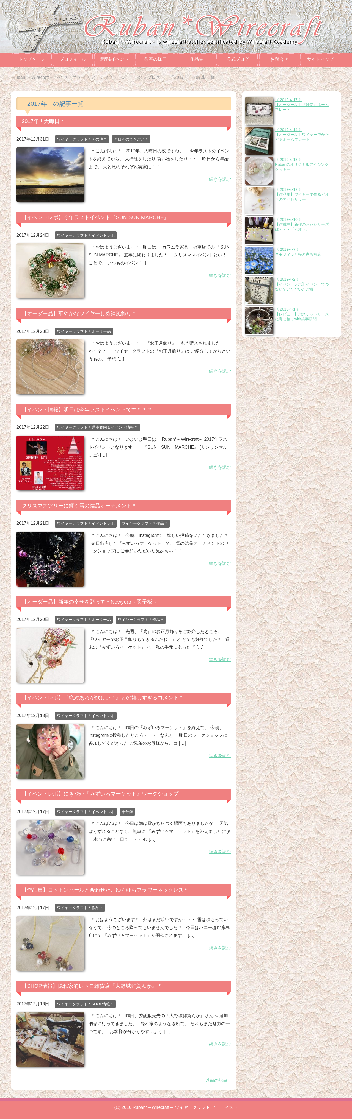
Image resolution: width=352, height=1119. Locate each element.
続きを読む (220, 179)
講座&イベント (114, 59)
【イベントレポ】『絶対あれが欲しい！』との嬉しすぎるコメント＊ (103, 698)
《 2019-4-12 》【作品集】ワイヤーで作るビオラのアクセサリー (302, 194)
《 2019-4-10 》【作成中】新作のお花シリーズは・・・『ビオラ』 (302, 224)
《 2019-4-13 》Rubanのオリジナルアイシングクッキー (302, 164)
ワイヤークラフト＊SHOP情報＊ (85, 1004)
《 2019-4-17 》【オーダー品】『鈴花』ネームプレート (302, 104)
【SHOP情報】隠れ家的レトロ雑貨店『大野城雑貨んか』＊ (92, 986)
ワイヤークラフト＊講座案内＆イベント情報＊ (97, 427)
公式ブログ (238, 59)
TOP (69, 77)
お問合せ (279, 59)
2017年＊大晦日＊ (43, 121)
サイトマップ (320, 59)
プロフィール (73, 59)
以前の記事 (216, 1080)
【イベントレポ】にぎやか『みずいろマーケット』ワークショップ (100, 794)
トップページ (31, 59)
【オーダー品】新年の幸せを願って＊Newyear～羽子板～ (90, 602)
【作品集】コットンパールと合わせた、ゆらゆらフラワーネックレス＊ (105, 890)
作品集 (196, 59)
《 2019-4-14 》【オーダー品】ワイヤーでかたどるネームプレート (302, 134)
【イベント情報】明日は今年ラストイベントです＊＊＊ (87, 409)
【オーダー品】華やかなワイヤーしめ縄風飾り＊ (79, 313)
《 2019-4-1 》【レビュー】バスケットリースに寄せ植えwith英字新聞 (302, 314)
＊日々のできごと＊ (131, 139)
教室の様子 (155, 59)
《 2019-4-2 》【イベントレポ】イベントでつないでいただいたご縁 (302, 284)
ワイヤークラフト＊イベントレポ (86, 235)
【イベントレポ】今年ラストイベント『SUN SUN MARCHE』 (95, 217)
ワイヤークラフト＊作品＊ (145, 523)
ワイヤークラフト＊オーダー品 (84, 331)
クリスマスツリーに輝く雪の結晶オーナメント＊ (79, 506)
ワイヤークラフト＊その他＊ (82, 139)
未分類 (127, 812)
